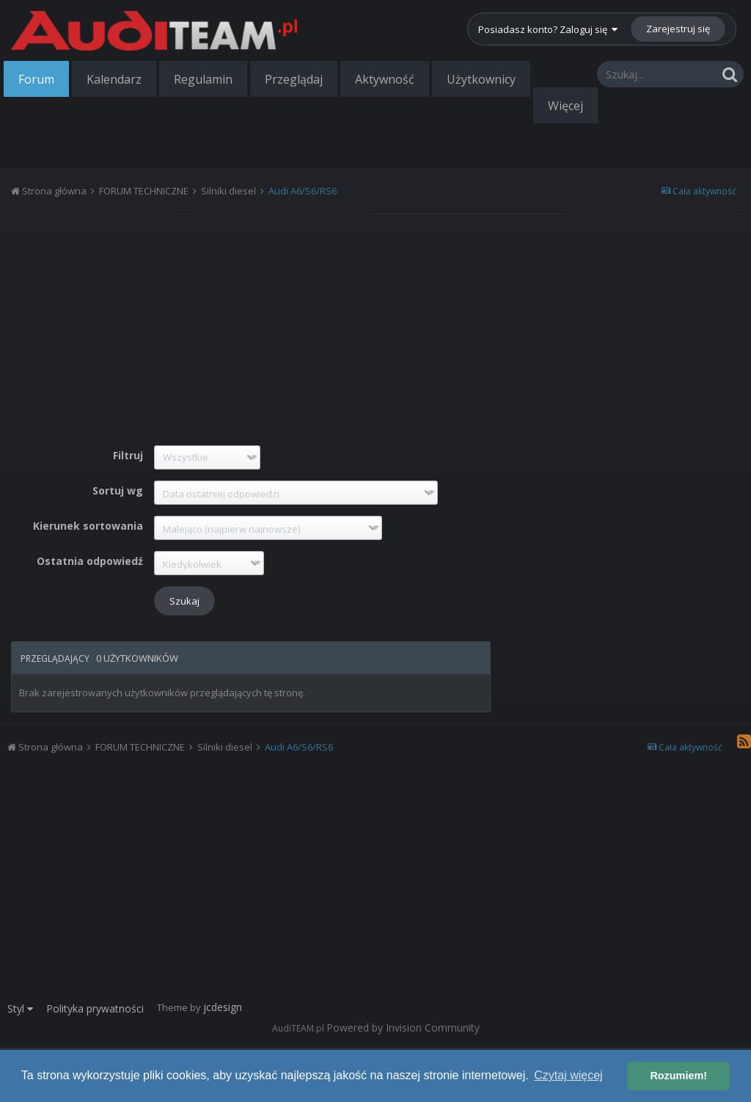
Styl (20, 1008)
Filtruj (128, 455)
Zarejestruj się (678, 28)
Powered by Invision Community (403, 1028)
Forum (36, 79)
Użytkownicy (481, 79)
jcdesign (222, 1007)
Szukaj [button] (184, 600)
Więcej (565, 106)
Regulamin (203, 79)
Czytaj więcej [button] (568, 1075)
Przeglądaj (294, 79)
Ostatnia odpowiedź (90, 561)
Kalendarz (114, 79)
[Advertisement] (250, 320)
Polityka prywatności (95, 1008)
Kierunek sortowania (88, 526)
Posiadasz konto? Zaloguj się (548, 29)
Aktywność (384, 79)
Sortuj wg (117, 490)
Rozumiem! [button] (678, 1075)
